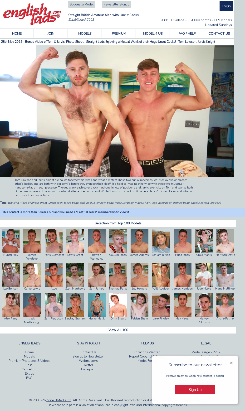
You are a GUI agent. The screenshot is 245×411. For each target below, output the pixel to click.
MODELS (85, 33)
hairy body (165, 203)
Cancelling (29, 369)
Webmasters (88, 361)
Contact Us (88, 352)
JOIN (51, 33)
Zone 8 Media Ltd (58, 400)
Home (29, 352)
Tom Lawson (187, 42)
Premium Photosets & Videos (29, 361)
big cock (215, 203)
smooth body (104, 203)
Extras (29, 374)
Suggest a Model (81, 4)
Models (29, 356)
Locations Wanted (147, 352)
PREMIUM (119, 33)
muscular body (124, 203)
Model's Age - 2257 (205, 352)
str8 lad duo (87, 203)
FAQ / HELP (187, 33)
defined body (181, 203)
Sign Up (194, 390)
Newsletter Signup (116, 4)
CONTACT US (219, 33)
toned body (71, 203)
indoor (139, 203)
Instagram (88, 369)
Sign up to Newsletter (88, 356)
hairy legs (151, 203)
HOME (17, 33)
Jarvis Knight (206, 42)
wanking (13, 203)
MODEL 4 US (153, 33)
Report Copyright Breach (147, 356)
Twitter (88, 365)
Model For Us (147, 361)
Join (29, 365)
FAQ (29, 378)
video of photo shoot (33, 203)
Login (226, 6)
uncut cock (55, 203)
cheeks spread (200, 203)
